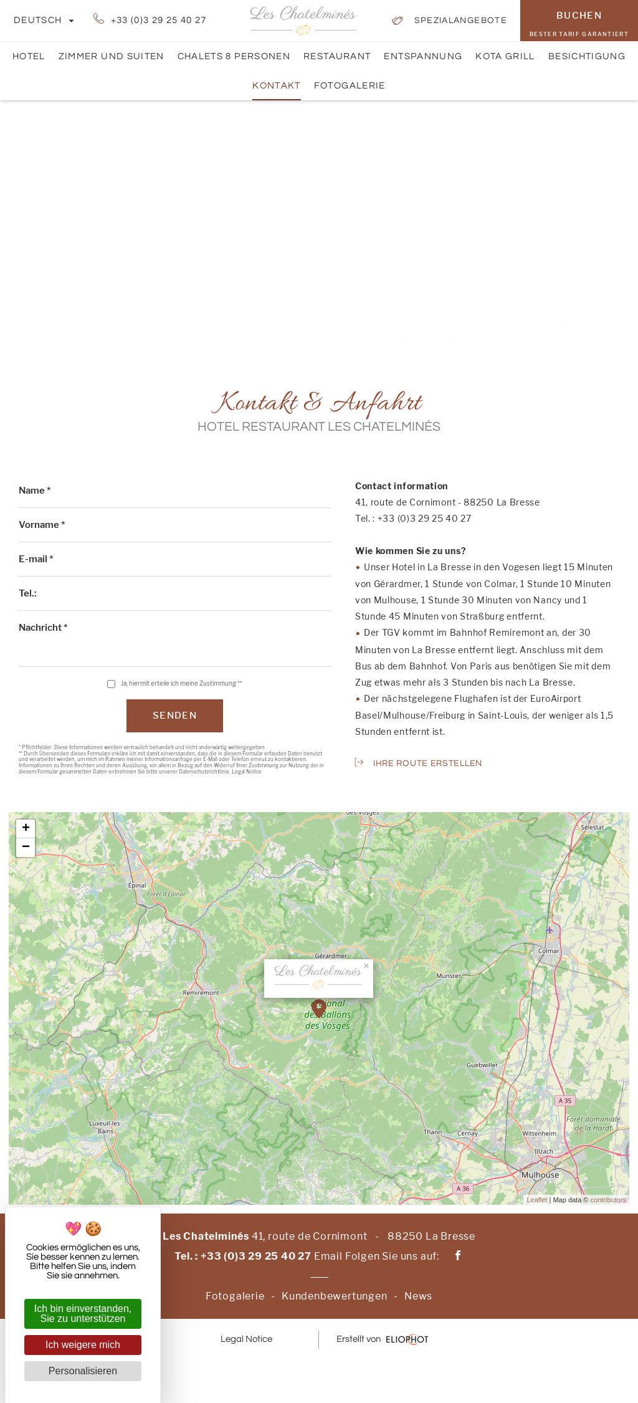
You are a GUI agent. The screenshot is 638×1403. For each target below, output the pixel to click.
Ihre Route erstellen (418, 763)
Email (328, 1256)
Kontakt (276, 90)
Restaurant (337, 56)
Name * (35, 490)
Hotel (28, 56)
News (418, 1296)
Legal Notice (247, 772)
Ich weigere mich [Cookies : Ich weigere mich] (82, 1344)
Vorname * (42, 524)
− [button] (26, 847)
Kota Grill (505, 56)
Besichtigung (587, 61)
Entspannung (423, 61)
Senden (175, 715)
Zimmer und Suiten (111, 61)
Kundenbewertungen (335, 1296)
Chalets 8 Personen (234, 56)
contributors (608, 1200)
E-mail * (36, 559)
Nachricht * (43, 627)
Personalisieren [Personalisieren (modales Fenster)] (83, 1371)
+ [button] (26, 829)
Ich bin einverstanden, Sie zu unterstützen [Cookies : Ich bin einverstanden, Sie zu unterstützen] (83, 1313)
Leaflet (536, 1200)
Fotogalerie (350, 90)
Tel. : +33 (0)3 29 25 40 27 (243, 1256)
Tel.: (28, 593)
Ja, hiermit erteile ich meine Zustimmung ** (181, 683)
